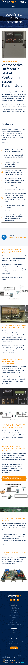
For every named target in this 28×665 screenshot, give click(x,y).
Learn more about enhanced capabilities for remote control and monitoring (12, 479)
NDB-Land (14, 610)
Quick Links (14, 628)
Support (14, 634)
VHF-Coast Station (14, 615)
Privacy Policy (11, 657)
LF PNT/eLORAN (14, 622)
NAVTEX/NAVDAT (14, 609)
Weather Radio (14, 621)
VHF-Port (14, 614)
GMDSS (14, 607)
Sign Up (14, 648)
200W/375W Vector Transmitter (17, 237)
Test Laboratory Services (14, 624)
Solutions (14, 605)
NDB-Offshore (14, 612)
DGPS (14, 619)
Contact (14, 630)
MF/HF (14, 617)
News (14, 632)
